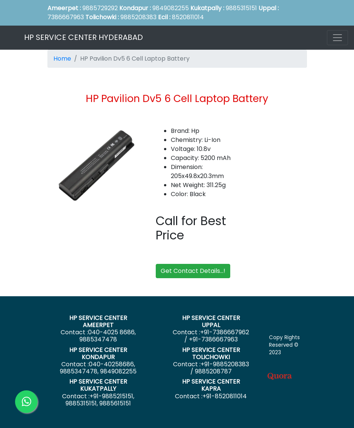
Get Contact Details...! (193, 271)
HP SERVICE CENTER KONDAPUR (98, 353)
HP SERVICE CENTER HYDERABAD (83, 37)
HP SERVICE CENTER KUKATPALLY (98, 385)
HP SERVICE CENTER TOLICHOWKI (211, 353)
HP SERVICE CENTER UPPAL (211, 321)
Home (62, 58)
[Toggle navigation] (337, 37)
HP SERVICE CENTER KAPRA (211, 385)
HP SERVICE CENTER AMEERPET (98, 321)
